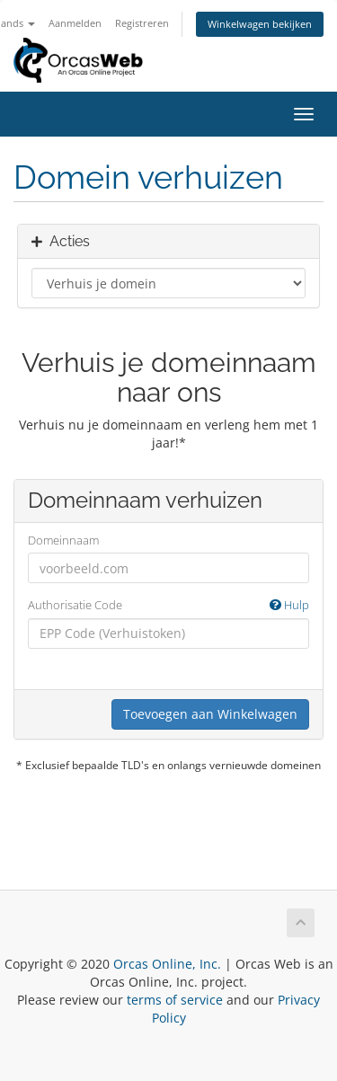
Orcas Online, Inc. (167, 963)
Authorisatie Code (168, 605)
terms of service (175, 999)
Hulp (289, 605)
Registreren (142, 23)
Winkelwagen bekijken (260, 24)
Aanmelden (75, 23)
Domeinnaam (63, 540)
